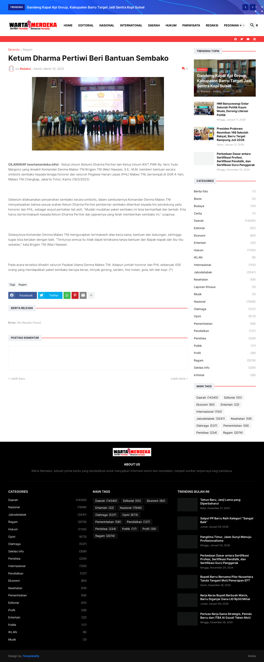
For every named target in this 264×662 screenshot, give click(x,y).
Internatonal (131, 25)
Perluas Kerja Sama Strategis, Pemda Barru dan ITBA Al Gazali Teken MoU (226, 615)
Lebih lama (178, 378)
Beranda (14, 49)
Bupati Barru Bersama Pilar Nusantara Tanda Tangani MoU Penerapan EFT (226, 578)
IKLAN (225, 257)
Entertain (225, 243)
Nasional (106, 25)
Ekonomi (225, 235)
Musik (225, 294)
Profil (225, 353)
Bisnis (225, 199)
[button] (242, 25)
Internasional (225, 265)
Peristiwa (225, 338)
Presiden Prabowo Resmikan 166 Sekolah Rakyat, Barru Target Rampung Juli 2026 (232, 134)
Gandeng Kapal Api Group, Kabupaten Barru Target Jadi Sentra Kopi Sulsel (85, 7)
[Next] (253, 7)
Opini (225, 316)
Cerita (225, 213)
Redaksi (212, 25)
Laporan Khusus (225, 287)
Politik (225, 346)
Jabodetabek (225, 272)
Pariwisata (191, 25)
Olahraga (225, 309)
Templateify (31, 656)
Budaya (225, 206)
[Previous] (245, 7)
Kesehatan (225, 279)
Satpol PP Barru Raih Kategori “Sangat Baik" (226, 520)
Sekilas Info (225, 368)
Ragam (27, 49)
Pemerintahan (225, 324)
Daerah (154, 25)
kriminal (225, 375)
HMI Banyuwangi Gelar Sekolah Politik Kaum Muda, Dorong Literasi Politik (233, 109)
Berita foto (225, 191)
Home (68, 25)
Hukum (171, 25)
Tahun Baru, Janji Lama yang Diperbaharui (220, 501)
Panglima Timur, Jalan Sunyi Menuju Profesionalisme (225, 538)
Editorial (86, 25)
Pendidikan (225, 331)
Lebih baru (18, 378)
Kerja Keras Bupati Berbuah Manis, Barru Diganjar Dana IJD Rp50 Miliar (225, 597)
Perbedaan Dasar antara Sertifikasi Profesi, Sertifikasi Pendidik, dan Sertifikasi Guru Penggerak (236, 159)
